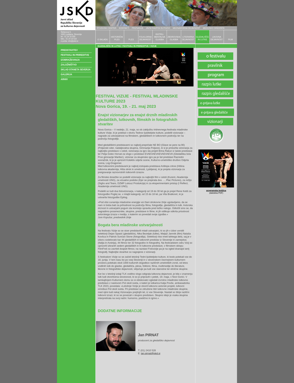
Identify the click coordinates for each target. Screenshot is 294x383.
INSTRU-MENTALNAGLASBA (159, 37)
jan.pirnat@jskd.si (150, 353)
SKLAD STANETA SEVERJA (75, 69)
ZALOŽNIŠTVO (69, 64)
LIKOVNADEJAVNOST (217, 38)
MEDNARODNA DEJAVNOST (186, 28)
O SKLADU (103, 39)
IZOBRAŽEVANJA (70, 60)
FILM (230, 39)
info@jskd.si (73, 41)
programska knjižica (216, 190)
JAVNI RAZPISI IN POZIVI (158, 28)
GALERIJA (66, 74)
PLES (131, 39)
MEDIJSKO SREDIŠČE (214, 28)
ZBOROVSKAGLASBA (173, 38)
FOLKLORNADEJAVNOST (145, 38)
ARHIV (64, 79)
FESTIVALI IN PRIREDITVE (75, 55)
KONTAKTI (124, 28)
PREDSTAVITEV (69, 50)
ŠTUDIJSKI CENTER (106, 28)
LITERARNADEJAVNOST (188, 38)
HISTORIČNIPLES (117, 38)
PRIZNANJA (137, 28)
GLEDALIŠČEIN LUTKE (202, 38)
